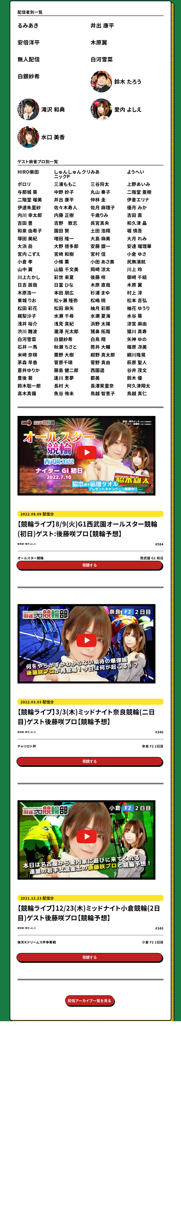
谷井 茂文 (137, 370)
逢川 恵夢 (64, 377)
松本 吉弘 (137, 300)
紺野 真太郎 (102, 354)
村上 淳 (134, 292)
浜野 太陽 (100, 323)
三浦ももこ (65, 184)
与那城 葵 (27, 192)
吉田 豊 (25, 223)
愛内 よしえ (128, 109)
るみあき (28, 25)
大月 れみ (137, 238)
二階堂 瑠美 (30, 199)
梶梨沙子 (27, 315)
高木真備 (27, 393)
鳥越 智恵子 (102, 393)
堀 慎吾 (134, 230)
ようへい (135, 171)
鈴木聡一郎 (29, 385)
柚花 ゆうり (138, 308)
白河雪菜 (102, 59)
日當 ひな (63, 284)
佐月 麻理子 (102, 207)
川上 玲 (134, 269)
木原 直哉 (100, 284)
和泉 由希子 (30, 230)
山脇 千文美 (66, 269)
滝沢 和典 (53, 109)
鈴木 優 (134, 377)
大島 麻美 (100, 238)
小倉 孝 (25, 261)
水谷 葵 (134, 315)
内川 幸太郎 (30, 215)
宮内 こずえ (29, 254)
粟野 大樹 (64, 354)
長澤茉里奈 (102, 385)
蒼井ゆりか (29, 370)
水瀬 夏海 (100, 315)
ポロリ (24, 184)
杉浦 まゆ (100, 292)
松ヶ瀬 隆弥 (66, 300)
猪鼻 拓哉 (100, 331)
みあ (95, 171)
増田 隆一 (64, 238)
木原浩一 (27, 292)
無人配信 (29, 59)
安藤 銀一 (100, 246)
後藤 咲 (98, 277)
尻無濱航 (136, 261)
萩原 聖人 (137, 362)
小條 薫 (61, 261)
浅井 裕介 (27, 323)
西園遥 (97, 370)
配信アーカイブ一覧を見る (89, 1016)
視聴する (89, 570)
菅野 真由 (100, 362)
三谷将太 (99, 184)
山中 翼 (25, 269)
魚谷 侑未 (64, 393)
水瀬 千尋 (64, 315)
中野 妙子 (64, 192)
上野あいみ (138, 184)
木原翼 (99, 42)
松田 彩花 (27, 308)
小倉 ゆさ (136, 254)
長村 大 (61, 385)
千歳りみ (99, 215)
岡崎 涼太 (100, 269)
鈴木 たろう (128, 81)
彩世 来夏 (64, 277)
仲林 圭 (98, 199)
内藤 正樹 (64, 215)
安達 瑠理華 (139, 246)
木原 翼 (134, 284)
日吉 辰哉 (27, 284)
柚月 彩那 (100, 308)
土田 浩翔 (100, 230)
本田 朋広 (64, 292)
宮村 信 (98, 254)
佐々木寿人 (65, 207)
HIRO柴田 (28, 171)
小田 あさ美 (102, 261)
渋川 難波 (27, 331)
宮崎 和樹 (64, 254)
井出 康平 (102, 25)
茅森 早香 (27, 362)
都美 (95, 377)
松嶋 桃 (98, 300)
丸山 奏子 (100, 192)
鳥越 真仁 (137, 393)
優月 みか (137, 207)
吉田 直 (134, 215)
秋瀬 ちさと (65, 346)
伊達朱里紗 (29, 207)
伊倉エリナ (138, 199)
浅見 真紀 (64, 323)
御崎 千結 (137, 277)
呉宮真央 (99, 223)
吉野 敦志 (65, 223)
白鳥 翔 (98, 339)
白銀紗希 (29, 76)
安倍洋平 (29, 42)
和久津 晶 (137, 223)
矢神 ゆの (137, 339)
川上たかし (29, 277)
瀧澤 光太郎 (66, 331)
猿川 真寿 (137, 331)
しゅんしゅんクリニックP (72, 173)
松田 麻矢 (64, 308)
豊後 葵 (25, 377)
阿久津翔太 (138, 385)
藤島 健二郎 (66, 370)
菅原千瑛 (63, 362)
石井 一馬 (27, 346)
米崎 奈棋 (27, 354)
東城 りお (27, 300)
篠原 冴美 (137, 346)
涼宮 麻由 (137, 323)
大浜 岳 (25, 246)
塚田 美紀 (27, 238)
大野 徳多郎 (66, 246)
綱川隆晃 (136, 354)
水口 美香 (53, 137)
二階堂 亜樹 (139, 192)
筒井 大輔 (100, 346)
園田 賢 (61, 230)
